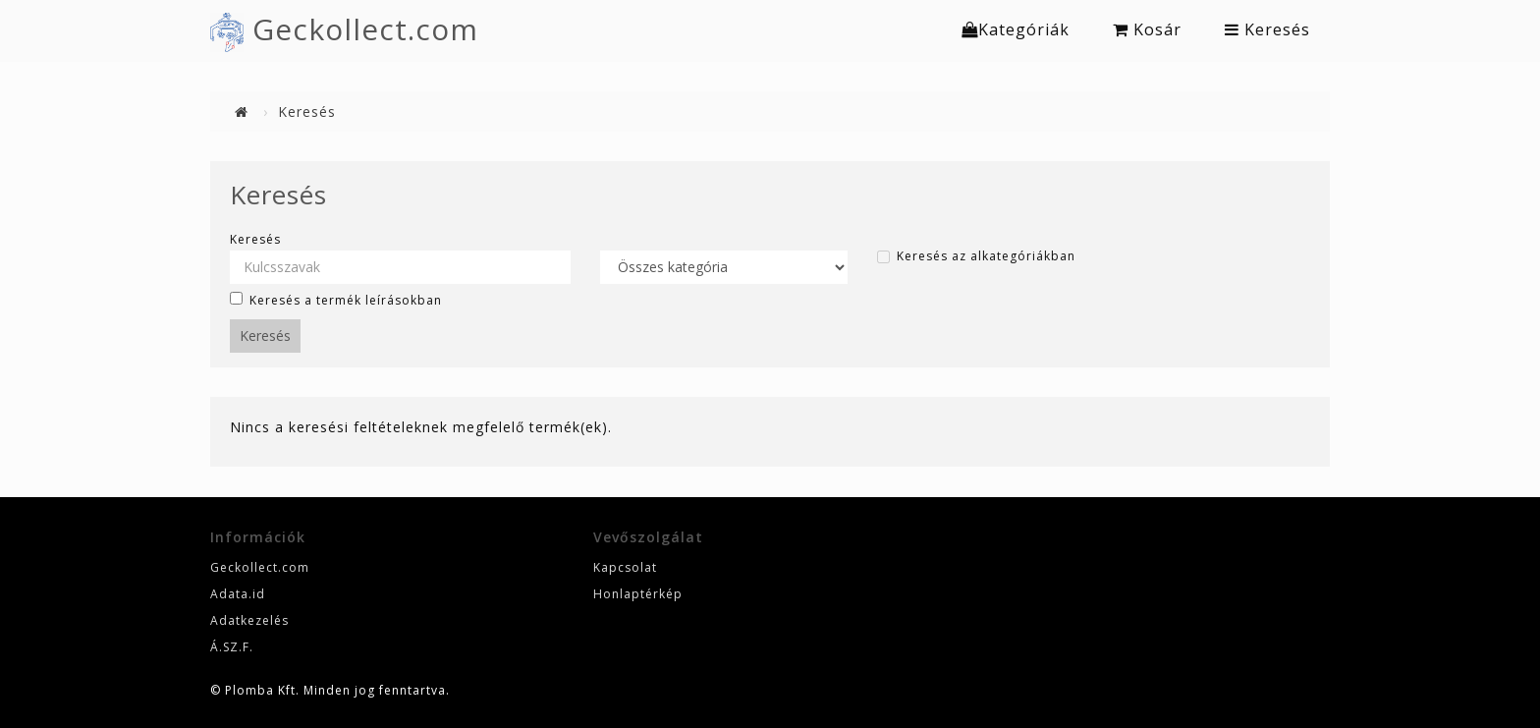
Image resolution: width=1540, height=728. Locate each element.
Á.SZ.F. (231, 647)
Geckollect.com (365, 29)
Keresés (1267, 29)
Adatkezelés (249, 620)
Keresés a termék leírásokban (336, 300)
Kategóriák (1016, 29)
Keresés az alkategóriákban (976, 256)
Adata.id (237, 594)
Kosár (1147, 29)
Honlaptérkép (638, 594)
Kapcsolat (625, 567)
